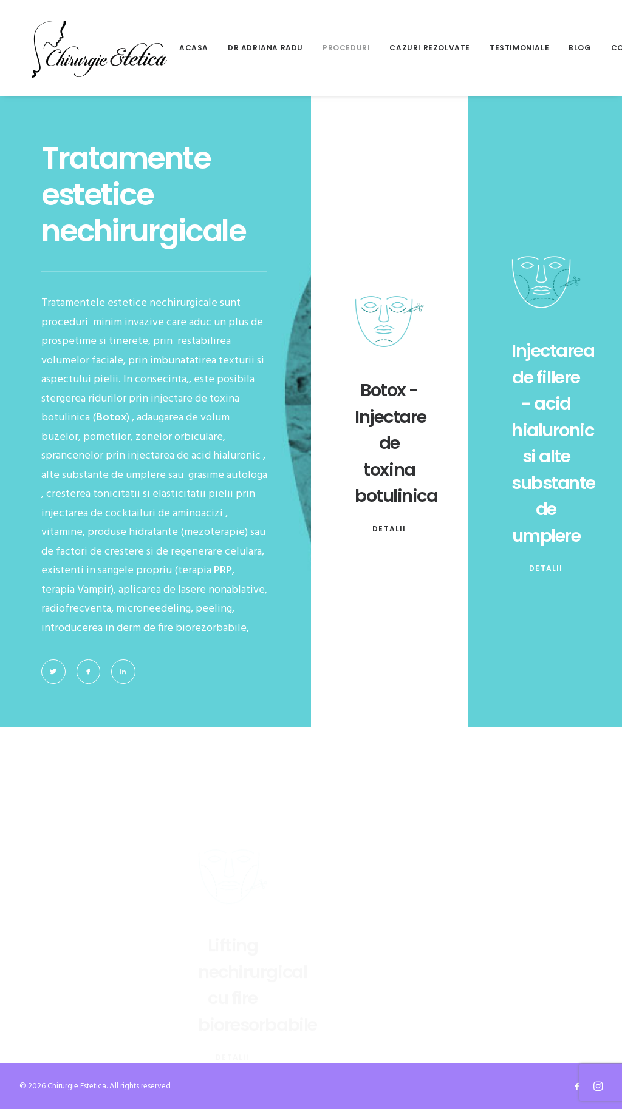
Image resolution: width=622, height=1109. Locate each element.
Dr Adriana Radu (265, 47)
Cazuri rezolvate (429, 47)
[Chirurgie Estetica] (99, 47)
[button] (53, 671)
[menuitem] (198, 48)
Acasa (193, 47)
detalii (389, 529)
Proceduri (346, 47)
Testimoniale (519, 47)
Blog (580, 47)
